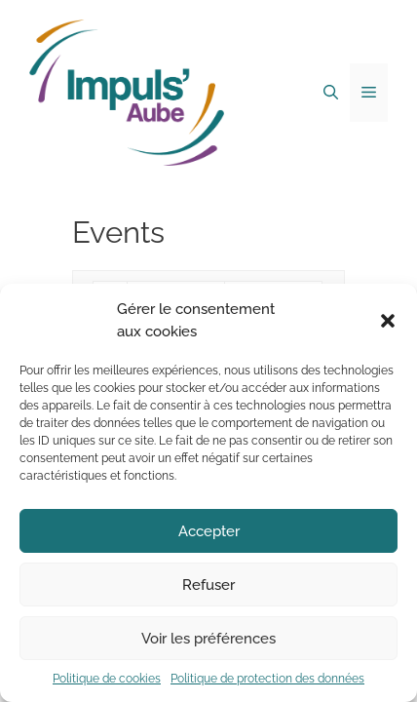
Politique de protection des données (267, 678)
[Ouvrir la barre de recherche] (331, 92)
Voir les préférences (208, 638)
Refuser (208, 585)
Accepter (209, 531)
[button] (388, 321)
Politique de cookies (107, 678)
